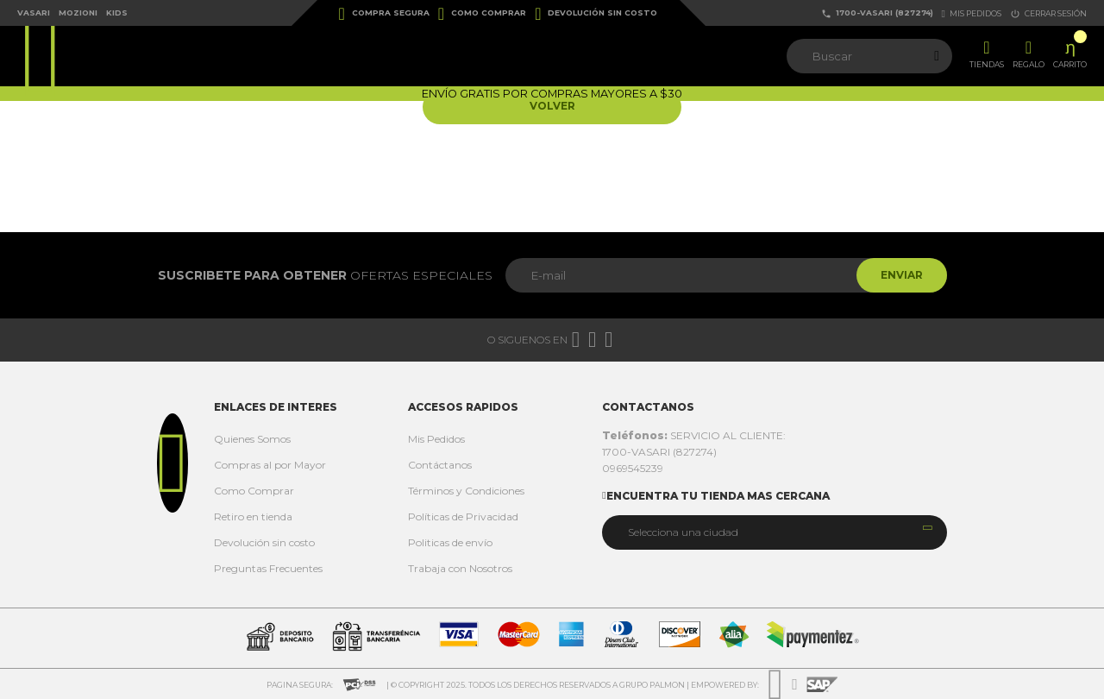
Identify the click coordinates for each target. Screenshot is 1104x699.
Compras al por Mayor (270, 464)
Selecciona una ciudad (683, 532)
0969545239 (632, 468)
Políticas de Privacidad (463, 516)
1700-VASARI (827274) (877, 13)
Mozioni (78, 12)
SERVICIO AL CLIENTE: (694, 435)
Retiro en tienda (253, 516)
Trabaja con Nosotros (460, 568)
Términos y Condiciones (466, 490)
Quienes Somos (252, 438)
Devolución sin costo (596, 13)
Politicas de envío (450, 542)
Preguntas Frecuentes (268, 568)
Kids (117, 12)
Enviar (900, 274)
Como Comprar (482, 13)
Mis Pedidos (436, 438)
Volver (552, 106)
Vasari (33, 12)
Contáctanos (440, 464)
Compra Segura (384, 13)
